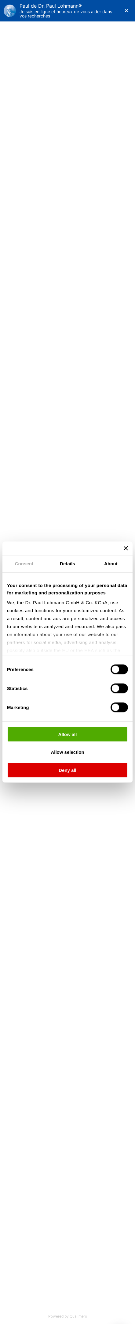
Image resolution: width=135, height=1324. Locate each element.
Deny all (67, 770)
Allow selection (67, 752)
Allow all (67, 734)
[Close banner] (126, 548)
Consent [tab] (24, 563)
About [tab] (111, 563)
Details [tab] (67, 563)
